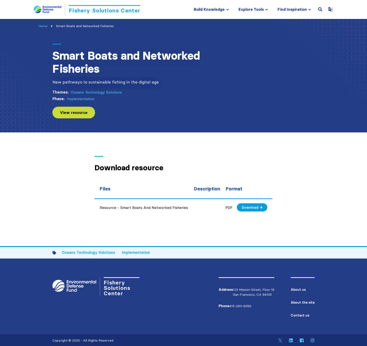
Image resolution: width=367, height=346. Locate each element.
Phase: (58, 98)
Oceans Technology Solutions (96, 92)
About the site (303, 302)
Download (250, 207)
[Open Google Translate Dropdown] (330, 9)
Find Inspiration (292, 9)
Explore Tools (251, 9)
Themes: (60, 92)
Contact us (300, 315)
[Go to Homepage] (87, 9)
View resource (74, 112)
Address (226, 290)
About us (298, 290)
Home (43, 26)
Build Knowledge (209, 9)
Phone (224, 306)
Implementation (80, 98)
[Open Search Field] (320, 9)
